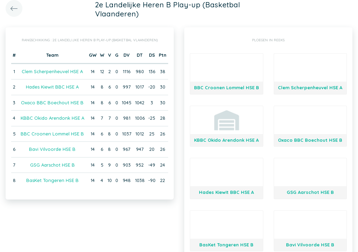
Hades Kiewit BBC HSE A (52, 87)
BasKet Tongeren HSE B (52, 180)
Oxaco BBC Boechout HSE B (52, 102)
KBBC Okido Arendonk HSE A (52, 118)
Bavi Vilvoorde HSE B (52, 149)
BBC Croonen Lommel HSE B (52, 133)
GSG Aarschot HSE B (52, 165)
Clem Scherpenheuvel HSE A (52, 71)
